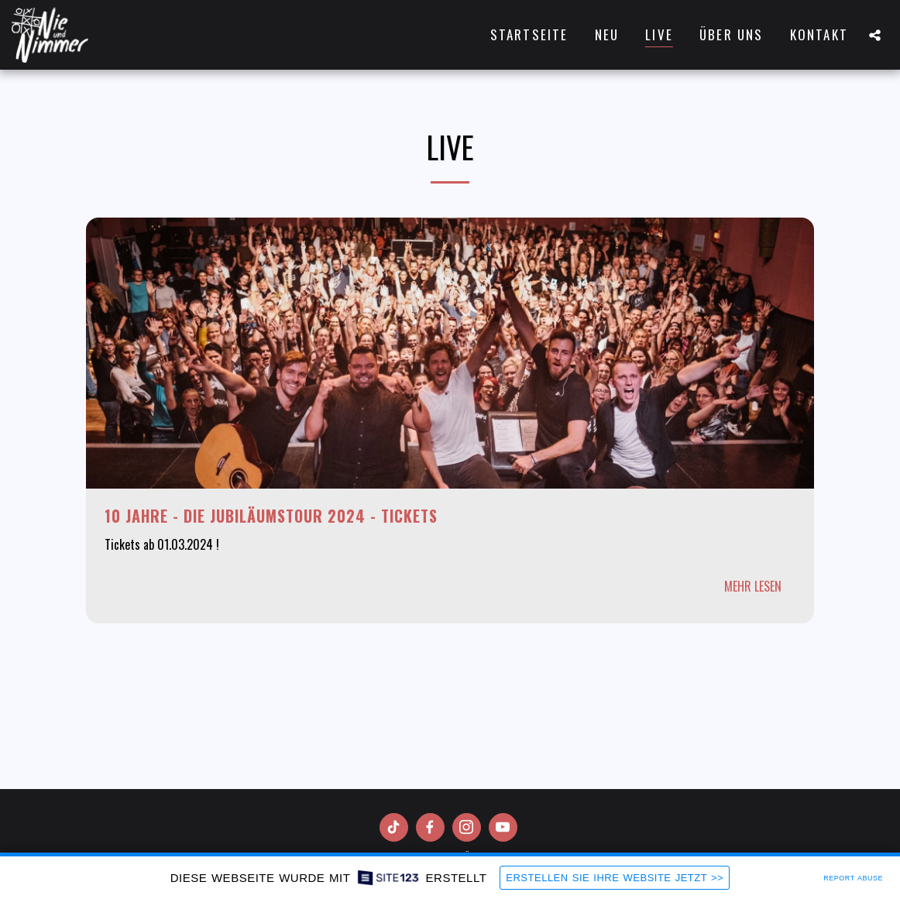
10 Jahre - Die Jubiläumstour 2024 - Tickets (271, 515)
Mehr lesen (752, 586)
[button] (875, 35)
